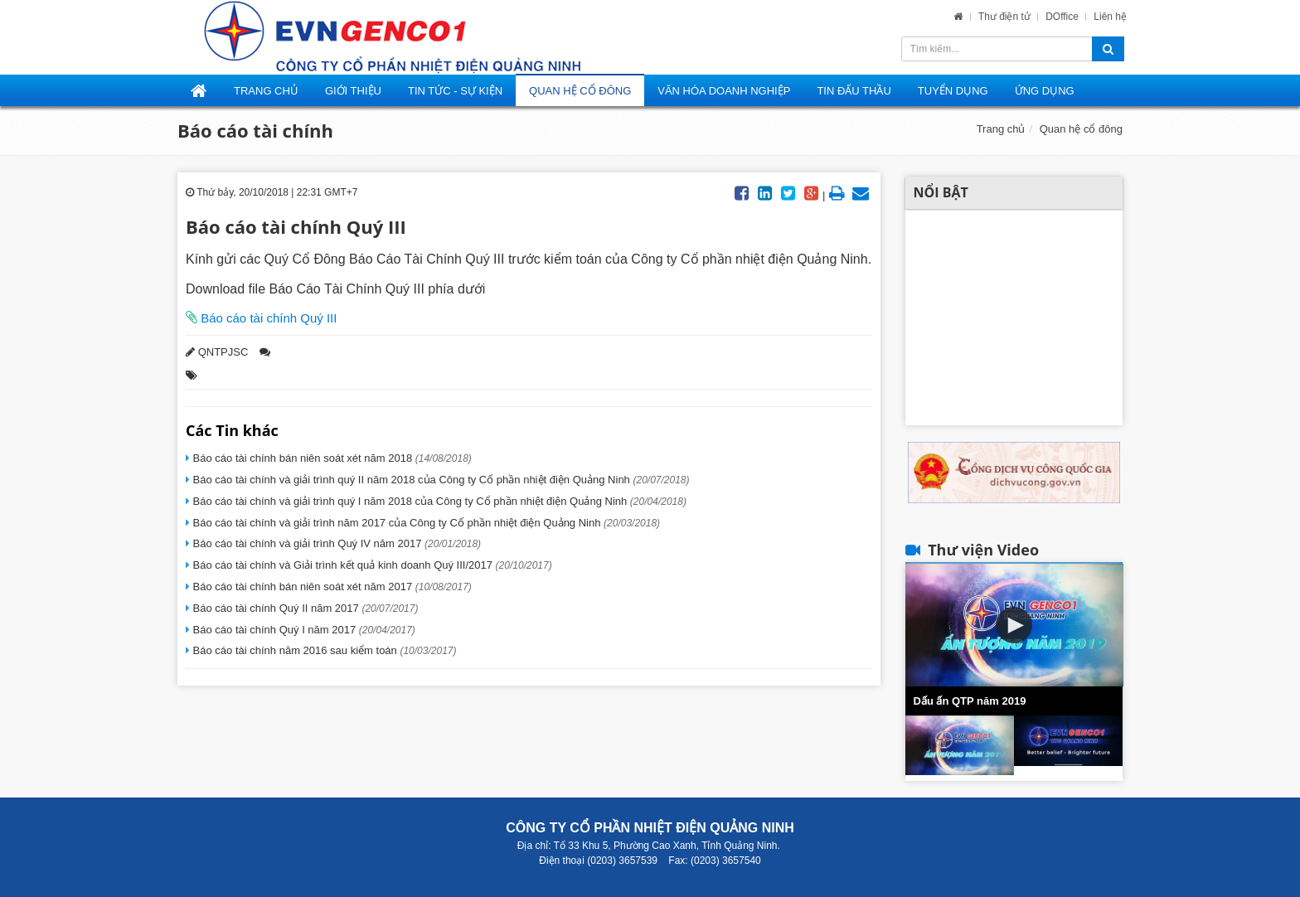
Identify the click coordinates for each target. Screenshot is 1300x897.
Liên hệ (1110, 16)
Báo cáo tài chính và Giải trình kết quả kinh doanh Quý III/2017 (371, 565)
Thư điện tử (1005, 16)
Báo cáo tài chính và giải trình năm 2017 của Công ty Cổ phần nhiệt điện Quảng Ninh (425, 522)
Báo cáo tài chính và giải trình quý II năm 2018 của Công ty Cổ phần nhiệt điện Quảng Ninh (440, 479)
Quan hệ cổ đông (580, 91)
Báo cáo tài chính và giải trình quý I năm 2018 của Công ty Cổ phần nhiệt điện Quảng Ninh (438, 501)
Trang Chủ (266, 91)
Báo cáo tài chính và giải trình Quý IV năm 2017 (335, 543)
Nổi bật (941, 192)
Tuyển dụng (953, 91)
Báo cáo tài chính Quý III (267, 318)
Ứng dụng (1044, 91)
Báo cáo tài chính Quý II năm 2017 (304, 608)
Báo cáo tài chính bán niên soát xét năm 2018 (331, 458)
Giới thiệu (353, 91)
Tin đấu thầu (853, 91)
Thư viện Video (983, 550)
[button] (1014, 625)
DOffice (1063, 16)
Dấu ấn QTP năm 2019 (970, 701)
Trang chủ (1001, 129)
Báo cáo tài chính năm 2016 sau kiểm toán (323, 650)
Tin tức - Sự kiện (455, 91)
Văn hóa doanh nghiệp (723, 91)
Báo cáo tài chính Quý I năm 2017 (302, 629)
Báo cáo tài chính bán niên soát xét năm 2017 (331, 586)
